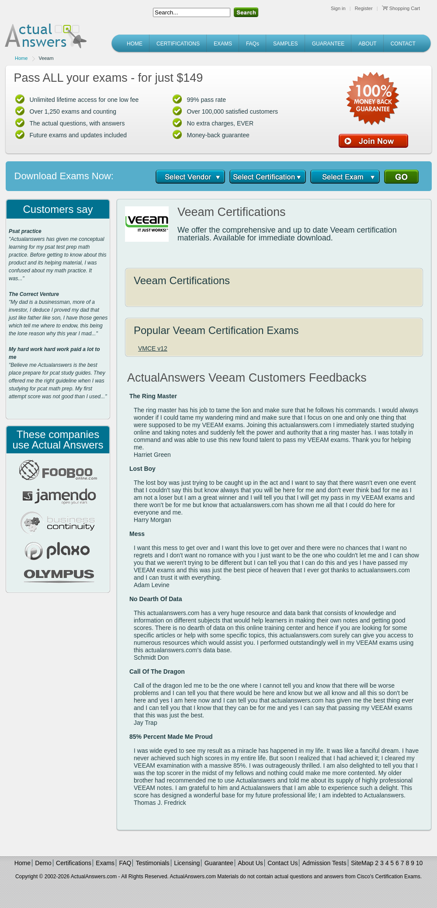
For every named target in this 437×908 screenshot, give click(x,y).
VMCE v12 (152, 348)
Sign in (338, 8)
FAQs (252, 44)
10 (419, 862)
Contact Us (282, 862)
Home (21, 58)
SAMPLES (285, 44)
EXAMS (223, 44)
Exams (105, 862)
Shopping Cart (401, 8)
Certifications (73, 862)
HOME (134, 44)
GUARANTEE (328, 44)
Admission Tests (324, 862)
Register (364, 8)
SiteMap (362, 862)
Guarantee (219, 862)
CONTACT (403, 44)
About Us (250, 862)
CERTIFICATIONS (178, 44)
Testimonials (153, 862)
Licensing (187, 862)
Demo (43, 862)
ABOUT (367, 44)
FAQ (125, 862)
